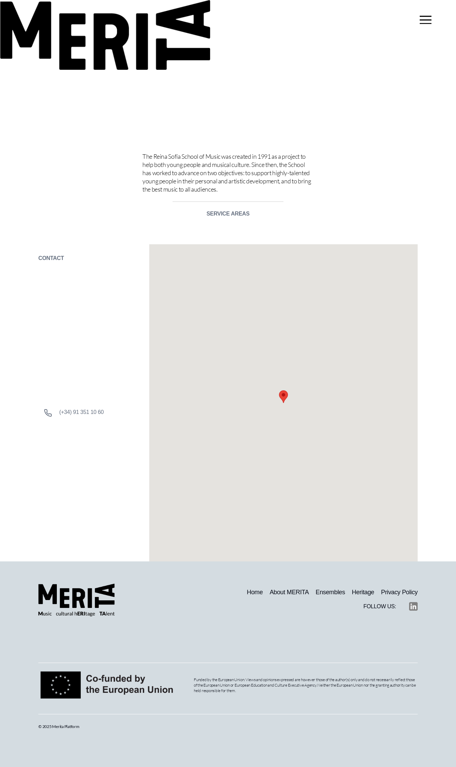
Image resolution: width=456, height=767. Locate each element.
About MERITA (289, 592)
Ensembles (330, 592)
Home (255, 592)
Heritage (363, 592)
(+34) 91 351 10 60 (74, 413)
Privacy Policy (399, 592)
